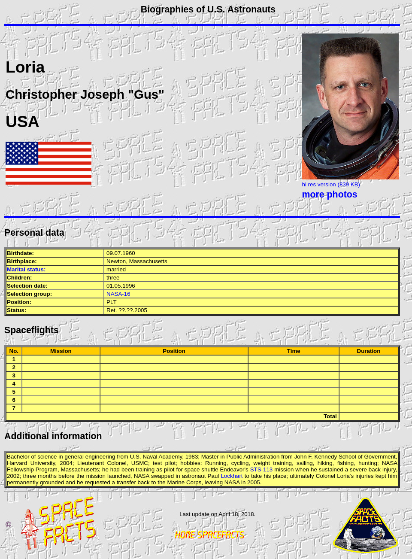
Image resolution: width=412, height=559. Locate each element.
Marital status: (26, 269)
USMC (139, 463)
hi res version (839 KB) (331, 184)
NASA (389, 463)
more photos (329, 194)
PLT (111, 302)
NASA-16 (118, 294)
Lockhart (231, 476)
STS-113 (261, 469)
